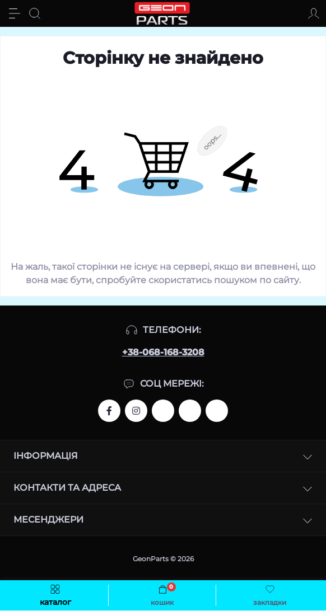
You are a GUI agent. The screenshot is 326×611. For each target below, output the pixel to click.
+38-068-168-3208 (163, 352)
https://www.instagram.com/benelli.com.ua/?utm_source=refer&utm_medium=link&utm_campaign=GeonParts (190, 411)
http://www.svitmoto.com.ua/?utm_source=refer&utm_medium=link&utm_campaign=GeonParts (217, 411)
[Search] (34, 13)
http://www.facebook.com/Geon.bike (109, 410)
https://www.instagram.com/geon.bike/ (136, 410)
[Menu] (14, 13)
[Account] (313, 13)
